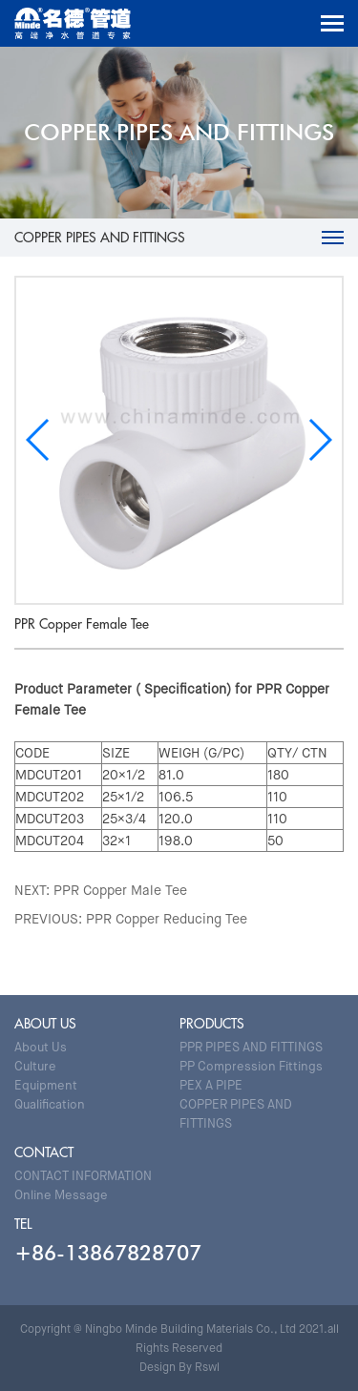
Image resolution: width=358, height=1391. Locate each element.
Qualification (49, 1104)
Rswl (207, 1367)
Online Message (61, 1195)
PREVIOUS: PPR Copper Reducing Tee (130, 918)
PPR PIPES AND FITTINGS (251, 1047)
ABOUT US (45, 1023)
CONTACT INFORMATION (83, 1176)
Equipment (45, 1085)
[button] (319, 440)
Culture (35, 1066)
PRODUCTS (211, 1023)
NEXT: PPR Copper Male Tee (100, 890)
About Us (40, 1047)
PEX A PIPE (210, 1085)
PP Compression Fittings (251, 1066)
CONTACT (44, 1152)
